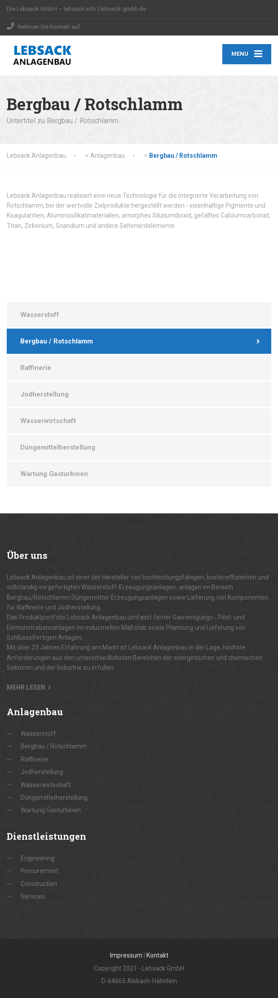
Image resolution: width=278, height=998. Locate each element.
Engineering (37, 858)
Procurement (39, 871)
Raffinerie (35, 368)
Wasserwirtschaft (48, 421)
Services (33, 896)
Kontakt (157, 955)
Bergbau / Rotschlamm (56, 342)
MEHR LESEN (26, 687)
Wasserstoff (39, 315)
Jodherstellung (44, 395)
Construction (39, 883)
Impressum (126, 955)
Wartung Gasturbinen (54, 474)
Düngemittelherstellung (57, 448)
